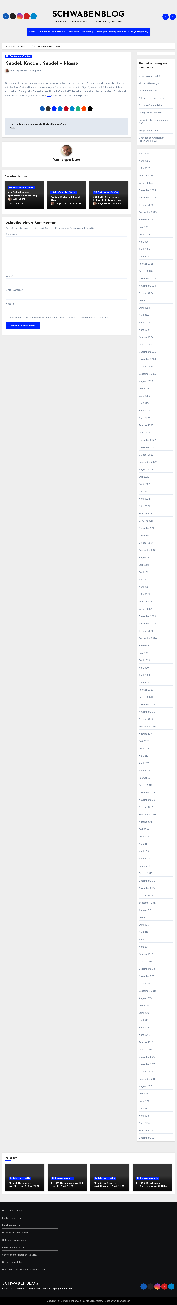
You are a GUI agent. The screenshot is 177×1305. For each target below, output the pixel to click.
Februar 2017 (146, 954)
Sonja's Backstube (148, 130)
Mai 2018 (143, 844)
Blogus (108, 1301)
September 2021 (147, 550)
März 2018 (144, 858)
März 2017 (144, 947)
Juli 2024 (144, 300)
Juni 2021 (144, 572)
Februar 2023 (146, 425)
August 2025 (146, 219)
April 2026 (144, 161)
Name (9, 275)
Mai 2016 (143, 1020)
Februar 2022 (146, 513)
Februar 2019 (146, 778)
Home (32, 32)
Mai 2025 (144, 241)
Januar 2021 (145, 609)
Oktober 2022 (146, 454)
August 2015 (146, 1086)
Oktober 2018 (146, 807)
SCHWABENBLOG (88, 15)
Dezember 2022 (147, 440)
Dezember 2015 (147, 1057)
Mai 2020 (144, 667)
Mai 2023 (144, 403)
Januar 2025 (146, 271)
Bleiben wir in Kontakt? (52, 32)
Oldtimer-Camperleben (151, 105)
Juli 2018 (144, 829)
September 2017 (147, 902)
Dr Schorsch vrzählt (149, 76)
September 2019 (147, 726)
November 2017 (147, 888)
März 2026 (144, 168)
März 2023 (144, 418)
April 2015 (144, 1115)
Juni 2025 (144, 234)
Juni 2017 (144, 924)
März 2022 (144, 506)
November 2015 (147, 1064)
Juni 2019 (144, 748)
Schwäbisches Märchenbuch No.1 (154, 121)
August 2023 (146, 381)
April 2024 (144, 322)
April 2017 (144, 939)
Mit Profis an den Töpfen (18, 56)
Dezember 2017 (147, 880)
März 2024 (144, 330)
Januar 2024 (146, 344)
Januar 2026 (146, 183)
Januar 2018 (145, 873)
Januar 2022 (146, 521)
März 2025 (144, 256)
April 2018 (144, 851)
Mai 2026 (144, 153)
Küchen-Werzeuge (149, 83)
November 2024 (147, 286)
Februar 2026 (146, 175)
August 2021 (146, 557)
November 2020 (147, 623)
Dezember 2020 (147, 616)
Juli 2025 (144, 227)
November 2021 (147, 535)
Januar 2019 (145, 785)
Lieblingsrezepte (148, 90)
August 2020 (146, 645)
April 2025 (144, 249)
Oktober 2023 (146, 366)
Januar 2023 (146, 432)
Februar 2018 (146, 866)
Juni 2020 (144, 660)
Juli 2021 (144, 565)
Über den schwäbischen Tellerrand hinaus (151, 139)
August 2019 (146, 734)
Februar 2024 (146, 337)
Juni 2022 (144, 484)
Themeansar (123, 1301)
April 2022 (144, 498)
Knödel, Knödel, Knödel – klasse (44, 63)
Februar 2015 (146, 1130)
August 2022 (146, 469)
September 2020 (148, 638)
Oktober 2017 (146, 895)
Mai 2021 (143, 579)
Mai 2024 (144, 315)
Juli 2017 (144, 917)
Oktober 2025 (146, 205)
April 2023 (144, 410)
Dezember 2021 (147, 528)
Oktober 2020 (146, 631)
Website (10, 302)
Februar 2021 (146, 601)
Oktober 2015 (146, 1071)
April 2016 (144, 1027)
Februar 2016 (146, 1042)
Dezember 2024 (147, 278)
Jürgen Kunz (21, 71)
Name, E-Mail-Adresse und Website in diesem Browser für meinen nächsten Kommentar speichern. (59, 316)
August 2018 (146, 822)
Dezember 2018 (147, 792)
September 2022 (148, 462)
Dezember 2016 (147, 969)
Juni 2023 (144, 396)
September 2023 (148, 374)
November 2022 (147, 447)
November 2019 (147, 711)
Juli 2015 (144, 1093)
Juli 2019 (144, 741)
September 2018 (147, 814)
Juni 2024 (144, 308)
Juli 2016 (144, 1005)
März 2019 (144, 770)
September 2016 (147, 991)
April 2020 (144, 675)
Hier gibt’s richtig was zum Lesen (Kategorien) (122, 32)
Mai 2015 (143, 1108)
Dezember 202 (146, 1137)
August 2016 (146, 998)
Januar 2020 (146, 697)
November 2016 (147, 976)
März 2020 (144, 682)
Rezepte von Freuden (150, 112)
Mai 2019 (143, 756)
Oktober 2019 (146, 719)
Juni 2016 (144, 1013)
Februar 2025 (146, 263)
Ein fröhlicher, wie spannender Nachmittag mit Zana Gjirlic (22, 196)
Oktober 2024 (146, 293)
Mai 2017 (143, 932)
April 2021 (144, 587)
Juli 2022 (144, 476)
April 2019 (144, 763)
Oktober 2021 (146, 543)
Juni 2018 (144, 836)
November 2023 (147, 359)
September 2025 (148, 212)
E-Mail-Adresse (14, 289)
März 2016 (144, 1035)
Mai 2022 (144, 491)
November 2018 (147, 800)
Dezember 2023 (147, 352)
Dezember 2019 (147, 704)
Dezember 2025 (147, 190)
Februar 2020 (146, 689)
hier (49, 95)
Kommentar (12, 233)
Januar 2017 (145, 961)
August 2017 (146, 910)
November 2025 (147, 197)
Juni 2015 (144, 1101)
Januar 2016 (145, 1049)
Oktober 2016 (146, 983)
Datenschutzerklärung (81, 32)
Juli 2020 (144, 653)
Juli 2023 (144, 388)
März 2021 (144, 594)
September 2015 (147, 1079)
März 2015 (144, 1123)
